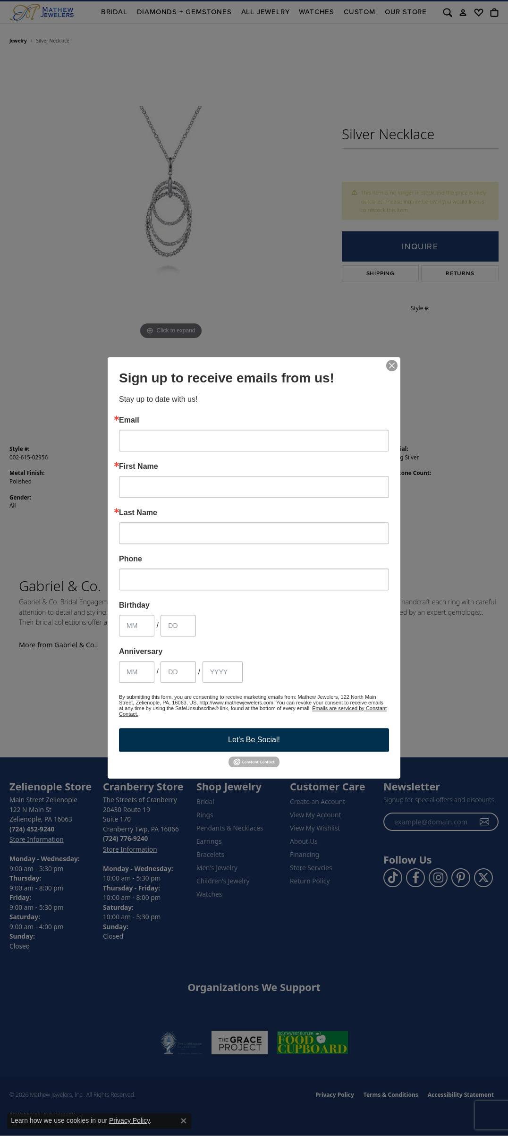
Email (129, 420)
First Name (138, 466)
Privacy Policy (129, 1120)
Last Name (138, 513)
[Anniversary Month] (136, 672)
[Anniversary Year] (223, 672)
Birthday (134, 605)
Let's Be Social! (254, 740)
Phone (130, 559)
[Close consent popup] (183, 1121)
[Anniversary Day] (178, 672)
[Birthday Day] (178, 625)
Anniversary (141, 651)
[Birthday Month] (136, 625)
